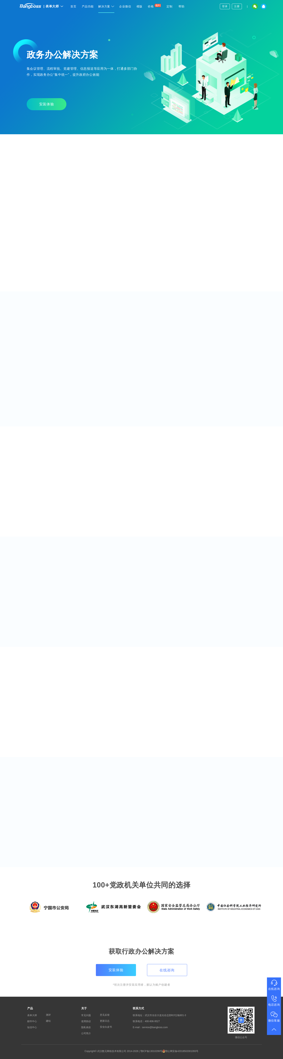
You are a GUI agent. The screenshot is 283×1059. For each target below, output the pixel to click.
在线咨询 (166, 970)
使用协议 (86, 1021)
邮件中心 (32, 1021)
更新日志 (105, 1021)
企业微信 (125, 6)
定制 (169, 6)
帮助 (181, 6)
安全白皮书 (106, 1027)
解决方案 (106, 6)
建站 (48, 1021)
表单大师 (53, 6)
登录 (224, 6)
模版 (139, 6)
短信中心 (32, 1027)
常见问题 (86, 1015)
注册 (236, 6)
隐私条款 (86, 1027)
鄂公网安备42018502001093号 (180, 1051)
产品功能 (88, 6)
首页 (73, 6)
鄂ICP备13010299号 (151, 1051)
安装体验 (46, 104)
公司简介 (86, 1033)
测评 (48, 1015)
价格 (154, 5)
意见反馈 (105, 1015)
